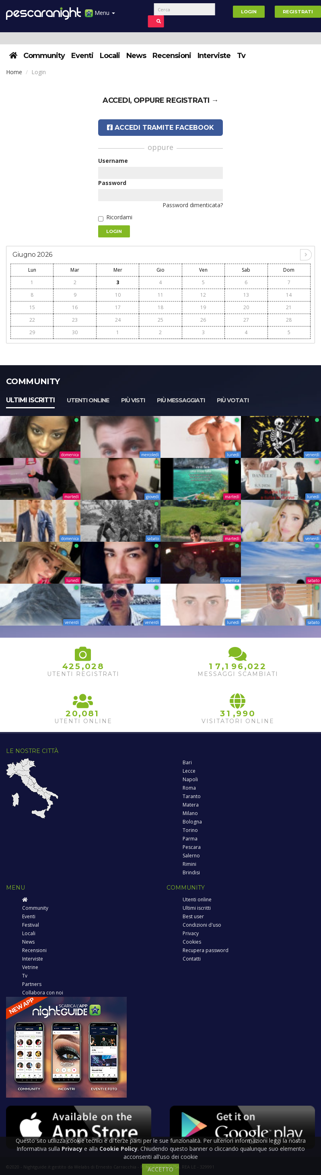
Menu (100, 16)
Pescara (192, 847)
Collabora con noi (42, 992)
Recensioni (171, 55)
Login (249, 12)
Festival (30, 924)
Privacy (191, 933)
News (136, 55)
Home (14, 72)
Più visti (133, 400)
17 (118, 307)
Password (112, 183)
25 (160, 319)
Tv (241, 55)
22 (32, 319)
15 (32, 307)
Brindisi (191, 872)
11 (160, 294)
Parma (190, 838)
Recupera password (205, 950)
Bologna (192, 821)
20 (246, 307)
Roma (189, 787)
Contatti (192, 958)
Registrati (298, 12)
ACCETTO (160, 1169)
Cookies (192, 941)
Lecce (189, 770)
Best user (193, 916)
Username (113, 160)
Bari (187, 762)
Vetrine (30, 967)
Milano (190, 813)
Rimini (189, 864)
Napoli (190, 779)
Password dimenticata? (193, 205)
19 (203, 307)
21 (289, 307)
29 (32, 332)
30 (75, 332)
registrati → (192, 100)
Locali (110, 55)
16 (75, 307)
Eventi (82, 55)
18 (160, 307)
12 (203, 294)
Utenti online (88, 400)
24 (118, 319)
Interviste (214, 55)
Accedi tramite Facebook (160, 127)
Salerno (191, 855)
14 (289, 294)
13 (246, 294)
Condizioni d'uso (202, 924)
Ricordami (119, 217)
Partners (31, 984)
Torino (190, 830)
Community (44, 55)
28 (289, 319)
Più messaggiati (181, 400)
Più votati (233, 400)
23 (75, 319)
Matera (191, 804)
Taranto (192, 796)
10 (118, 294)
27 (246, 319)
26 (203, 319)
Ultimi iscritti (30, 400)
